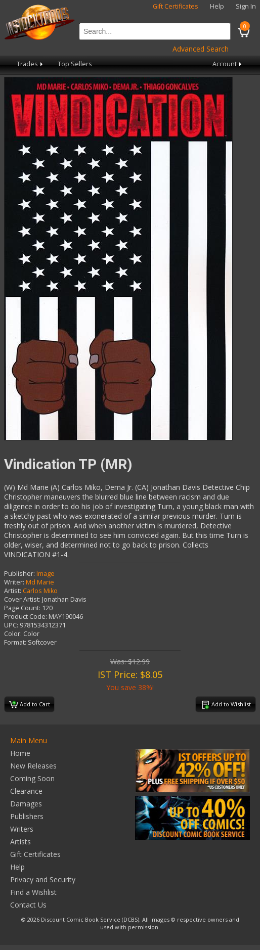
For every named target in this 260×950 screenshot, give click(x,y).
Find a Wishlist (33, 892)
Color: (13, 633)
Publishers (27, 816)
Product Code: (25, 616)
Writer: (14, 582)
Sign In (246, 6)
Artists (20, 841)
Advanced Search (200, 49)
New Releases (33, 766)
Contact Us (28, 905)
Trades (31, 64)
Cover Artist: (22, 599)
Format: (15, 642)
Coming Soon (32, 778)
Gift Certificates (175, 6)
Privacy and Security (42, 879)
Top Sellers (75, 64)
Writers (21, 829)
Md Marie (40, 582)
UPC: (11, 625)
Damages (26, 803)
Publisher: (19, 573)
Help (217, 6)
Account (227, 64)
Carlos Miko (40, 590)
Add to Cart (29, 704)
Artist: (12, 590)
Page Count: (22, 608)
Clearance (26, 791)
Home (20, 753)
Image (45, 573)
